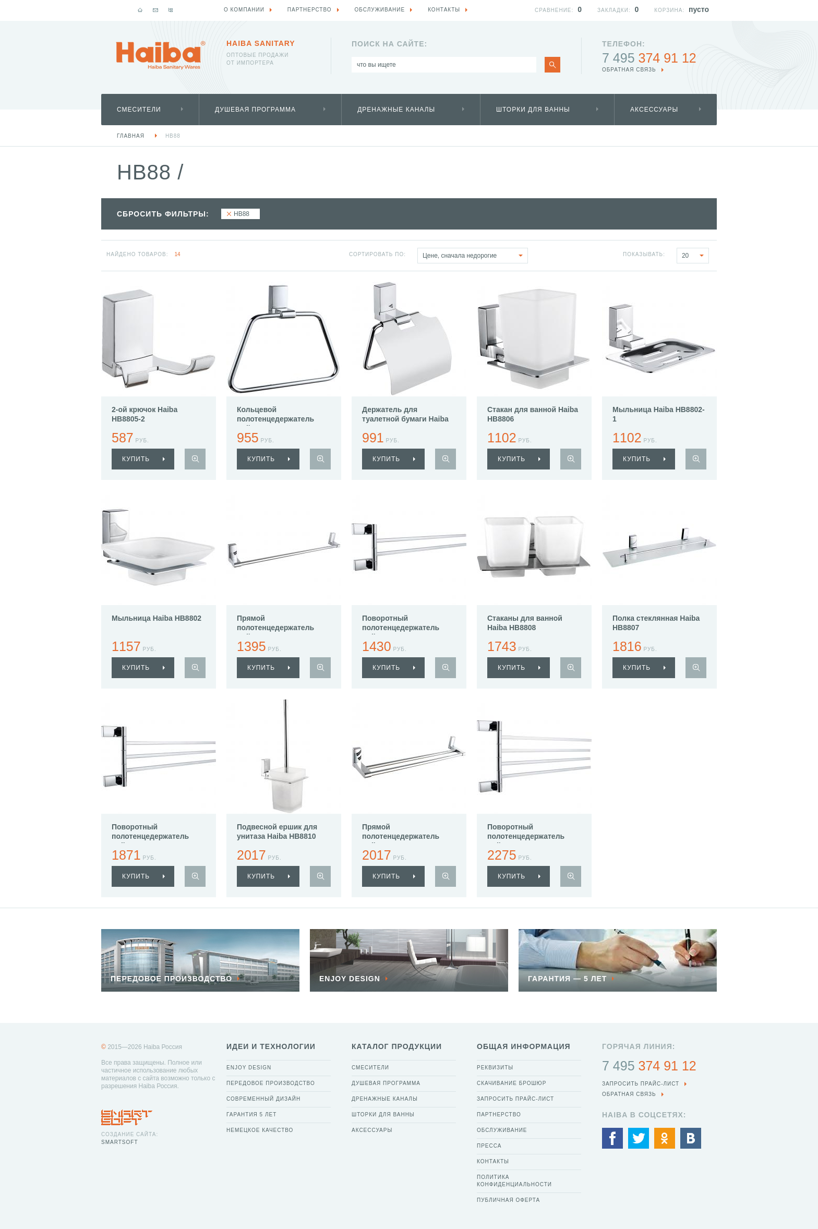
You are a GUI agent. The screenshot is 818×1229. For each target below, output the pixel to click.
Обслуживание (502, 1130)
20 (695, 255)
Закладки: (614, 10)
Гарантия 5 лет (251, 1114)
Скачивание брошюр (511, 1083)
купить (136, 459)
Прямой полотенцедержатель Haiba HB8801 (275, 627)
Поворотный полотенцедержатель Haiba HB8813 (150, 836)
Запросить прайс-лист (515, 1099)
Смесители (139, 109)
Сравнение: (554, 10)
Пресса (489, 1146)
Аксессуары (654, 109)
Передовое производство (270, 1083)
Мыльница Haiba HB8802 (156, 618)
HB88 (173, 136)
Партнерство (499, 1114)
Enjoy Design (248, 1067)
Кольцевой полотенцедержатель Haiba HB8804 (275, 418)
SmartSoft (119, 1142)
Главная (131, 136)
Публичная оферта (508, 1200)
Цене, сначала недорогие (475, 255)
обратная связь (629, 70)
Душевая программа (255, 109)
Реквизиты (495, 1067)
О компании (244, 10)
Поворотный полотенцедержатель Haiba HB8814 (525, 836)
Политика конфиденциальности (514, 1180)
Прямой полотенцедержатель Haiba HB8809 (400, 836)
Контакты (493, 1161)
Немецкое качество (259, 1130)
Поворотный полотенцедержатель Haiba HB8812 (400, 627)
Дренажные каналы (396, 109)
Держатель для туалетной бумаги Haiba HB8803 (405, 418)
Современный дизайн (263, 1099)
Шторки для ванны (533, 109)
